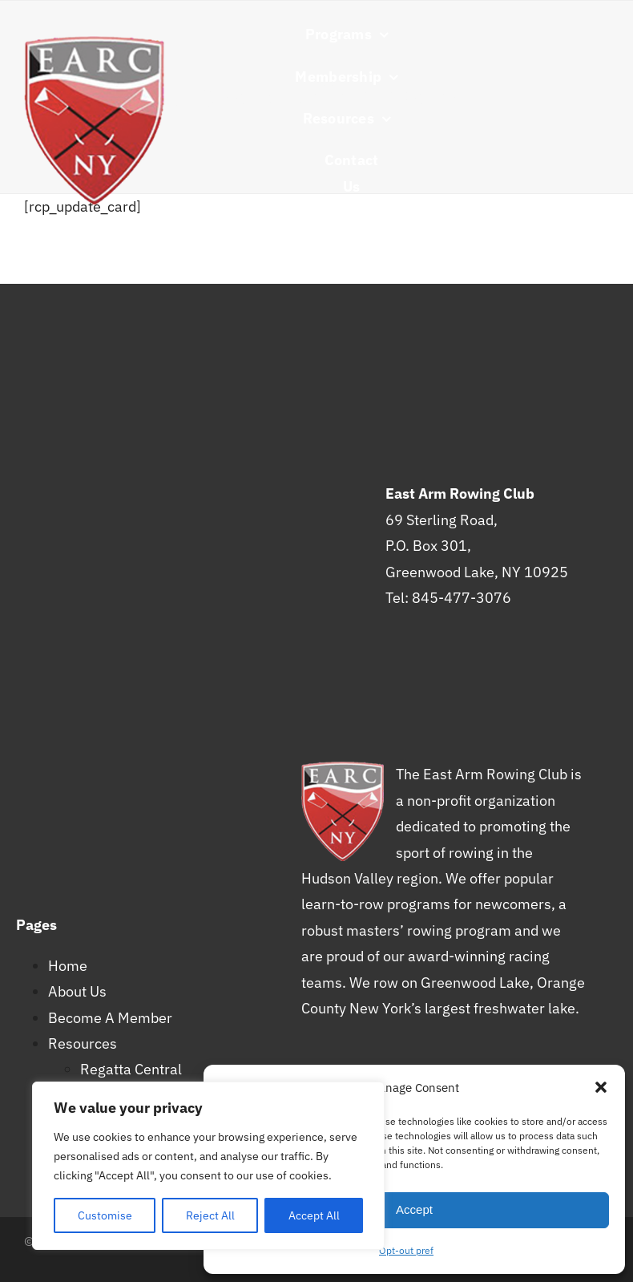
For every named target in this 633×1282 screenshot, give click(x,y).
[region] (208, 1166)
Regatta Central (131, 1069)
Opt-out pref (406, 1250)
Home (67, 965)
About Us (77, 991)
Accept (414, 1209)
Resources (82, 1043)
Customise (105, 1215)
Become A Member (110, 1018)
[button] (601, 1087)
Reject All (210, 1215)
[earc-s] (94, 43)
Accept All (314, 1215)
